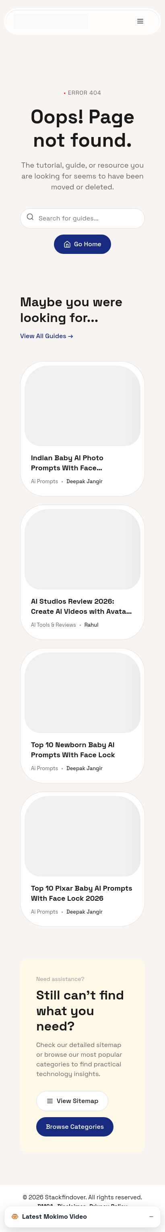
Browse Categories (75, 1126)
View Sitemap (72, 1101)
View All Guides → (46, 336)
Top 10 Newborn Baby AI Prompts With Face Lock (73, 749)
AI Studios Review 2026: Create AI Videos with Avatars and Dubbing (82, 606)
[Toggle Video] (151, 1216)
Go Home (82, 244)
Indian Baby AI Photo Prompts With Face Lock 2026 (67, 463)
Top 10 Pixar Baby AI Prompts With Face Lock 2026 (81, 893)
